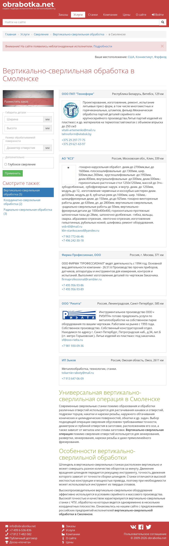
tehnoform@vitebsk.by (76, 134)
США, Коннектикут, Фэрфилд (147, 57)
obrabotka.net (28, 4)
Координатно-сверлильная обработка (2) (22, 202)
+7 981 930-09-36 (73, 346)
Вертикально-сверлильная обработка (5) (22, 192)
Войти (158, 15)
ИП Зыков (69, 360)
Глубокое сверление (20, 164)
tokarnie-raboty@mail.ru (78, 373)
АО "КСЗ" (68, 158)
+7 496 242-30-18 (73, 240)
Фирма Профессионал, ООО (81, 255)
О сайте (141, 15)
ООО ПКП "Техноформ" (78, 94)
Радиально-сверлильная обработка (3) (28, 212)
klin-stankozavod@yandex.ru (80, 230)
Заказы (63, 15)
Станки (93, 15)
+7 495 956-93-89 (73, 289)
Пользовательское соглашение (145, 534)
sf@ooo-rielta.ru (72, 340)
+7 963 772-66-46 (73, 236)
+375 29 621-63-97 (73, 144)
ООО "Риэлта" (71, 303)
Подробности (103, 46)
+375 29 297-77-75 (73, 140)
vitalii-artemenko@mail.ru (78, 130)
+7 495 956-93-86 (73, 285)
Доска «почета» (20, 542)
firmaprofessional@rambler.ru (82, 279)
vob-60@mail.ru (72, 226)
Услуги (78, 15)
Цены (126, 15)
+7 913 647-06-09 (73, 378)
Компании (110, 15)
